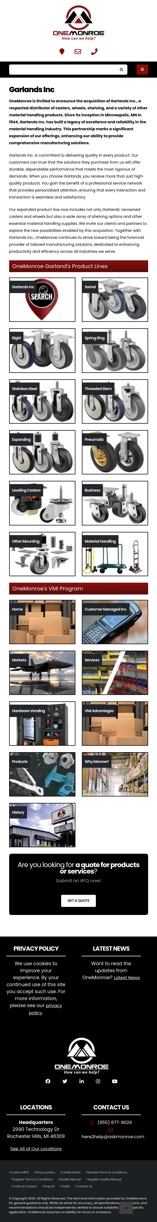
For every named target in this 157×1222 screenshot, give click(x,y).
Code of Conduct (26, 1185)
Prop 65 (51, 1185)
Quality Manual (73, 1178)
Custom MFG (20, 1171)
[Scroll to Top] (126, 1208)
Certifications (74, 1171)
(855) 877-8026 (114, 1121)
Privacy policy (47, 1171)
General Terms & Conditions (112, 1171)
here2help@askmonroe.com (115, 1135)
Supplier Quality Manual (110, 1178)
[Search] (62, 69)
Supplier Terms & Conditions (34, 1178)
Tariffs (68, 1185)
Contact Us (88, 1185)
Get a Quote (78, 900)
